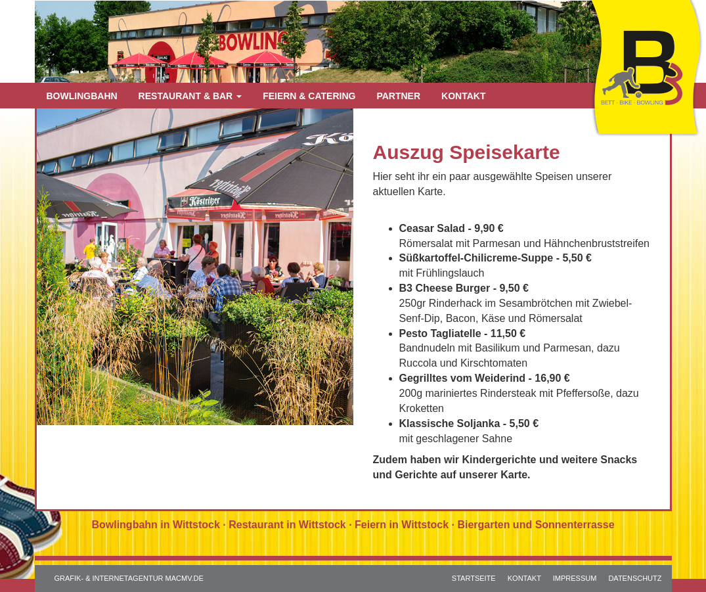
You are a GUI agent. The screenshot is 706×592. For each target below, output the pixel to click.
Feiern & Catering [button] (309, 96)
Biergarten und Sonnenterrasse (535, 524)
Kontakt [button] (463, 96)
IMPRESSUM (575, 578)
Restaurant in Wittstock (287, 524)
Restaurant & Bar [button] (190, 96)
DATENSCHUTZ (634, 578)
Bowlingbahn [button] (82, 96)
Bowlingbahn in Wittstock (155, 524)
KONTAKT (524, 578)
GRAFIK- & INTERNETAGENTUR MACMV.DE (129, 578)
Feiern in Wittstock (402, 524)
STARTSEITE (474, 578)
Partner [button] (398, 96)
